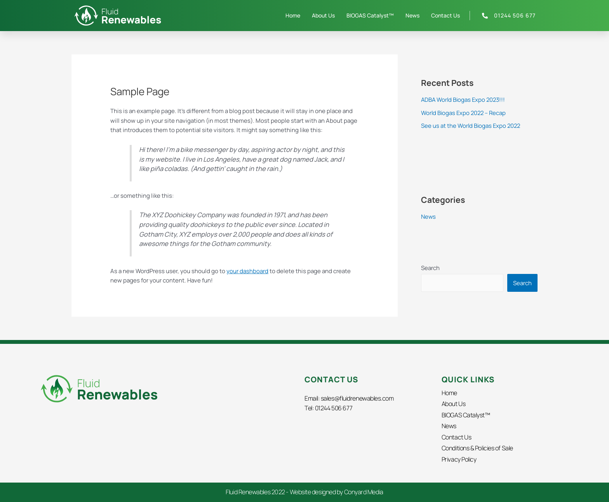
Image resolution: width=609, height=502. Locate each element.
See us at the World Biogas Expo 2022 (471, 126)
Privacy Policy (459, 459)
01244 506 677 (334, 407)
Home (292, 15)
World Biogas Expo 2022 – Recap (464, 113)
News (412, 15)
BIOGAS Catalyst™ (370, 15)
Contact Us (445, 15)
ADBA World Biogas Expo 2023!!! (464, 100)
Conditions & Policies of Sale (477, 448)
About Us (323, 15)
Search (430, 268)
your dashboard (247, 271)
